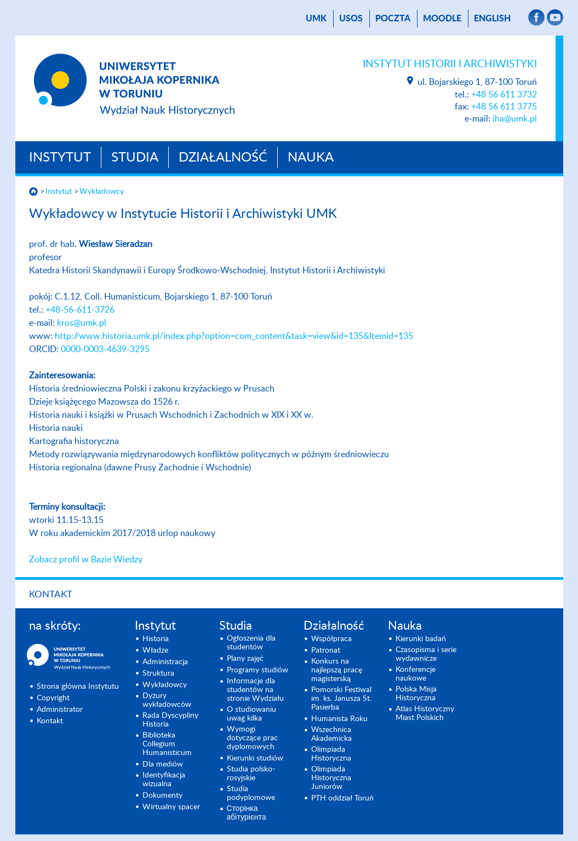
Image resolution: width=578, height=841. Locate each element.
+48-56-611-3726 (80, 310)
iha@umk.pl (515, 118)
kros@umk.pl (81, 323)
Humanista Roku (339, 719)
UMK (316, 18)
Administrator (60, 709)
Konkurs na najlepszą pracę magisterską (336, 670)
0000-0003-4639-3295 (105, 349)
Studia (134, 157)
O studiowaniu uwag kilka (251, 714)
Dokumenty (162, 795)
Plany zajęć (245, 659)
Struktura (158, 673)
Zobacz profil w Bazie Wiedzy (85, 559)
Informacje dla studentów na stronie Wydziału (255, 689)
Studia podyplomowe (251, 793)
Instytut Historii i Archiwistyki (450, 64)
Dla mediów (162, 764)
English (492, 18)
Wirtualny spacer (171, 807)
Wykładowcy (101, 191)
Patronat (325, 650)
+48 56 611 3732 (504, 94)
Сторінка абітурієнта (246, 813)
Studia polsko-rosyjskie (251, 773)
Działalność (223, 157)
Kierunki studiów (255, 758)
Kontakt (50, 594)
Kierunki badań (421, 639)
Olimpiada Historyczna (331, 754)
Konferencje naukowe (416, 674)
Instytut (60, 157)
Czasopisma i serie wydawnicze (426, 654)
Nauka (311, 157)
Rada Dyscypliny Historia (170, 720)
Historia (155, 639)
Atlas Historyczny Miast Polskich (425, 713)
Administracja (165, 662)
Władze (155, 650)
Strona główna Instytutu (78, 686)
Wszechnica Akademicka (331, 734)
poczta (392, 18)
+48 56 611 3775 (504, 106)
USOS (351, 18)
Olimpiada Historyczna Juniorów (331, 778)
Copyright (53, 698)
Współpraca (331, 639)
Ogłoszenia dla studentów (251, 643)
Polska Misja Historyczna (416, 694)
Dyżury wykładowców (166, 700)
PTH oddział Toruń (342, 798)
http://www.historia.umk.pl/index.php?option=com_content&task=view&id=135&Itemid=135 (234, 336)
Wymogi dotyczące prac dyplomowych (252, 738)
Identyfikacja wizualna (163, 779)
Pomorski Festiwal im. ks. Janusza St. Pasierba (341, 698)
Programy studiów (257, 670)
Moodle (442, 18)
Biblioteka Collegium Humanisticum (167, 744)
